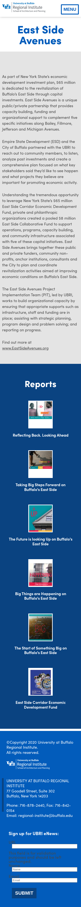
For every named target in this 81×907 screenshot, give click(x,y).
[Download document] (40, 414)
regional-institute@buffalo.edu (45, 815)
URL (12, 842)
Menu (70, 9)
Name (14, 865)
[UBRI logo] (23, 7)
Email (14, 876)
